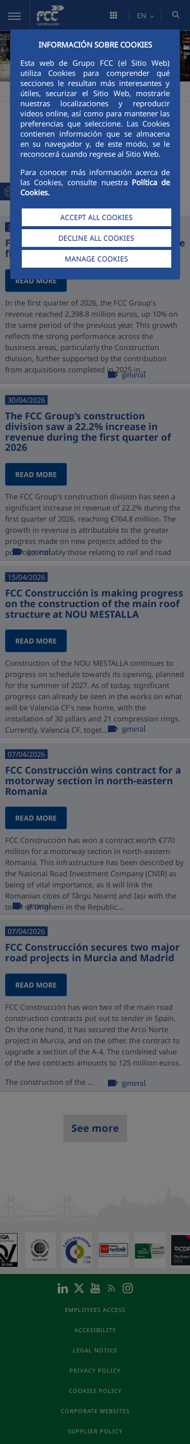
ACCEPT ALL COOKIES (96, 217)
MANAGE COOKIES (96, 259)
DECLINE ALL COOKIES (96, 238)
